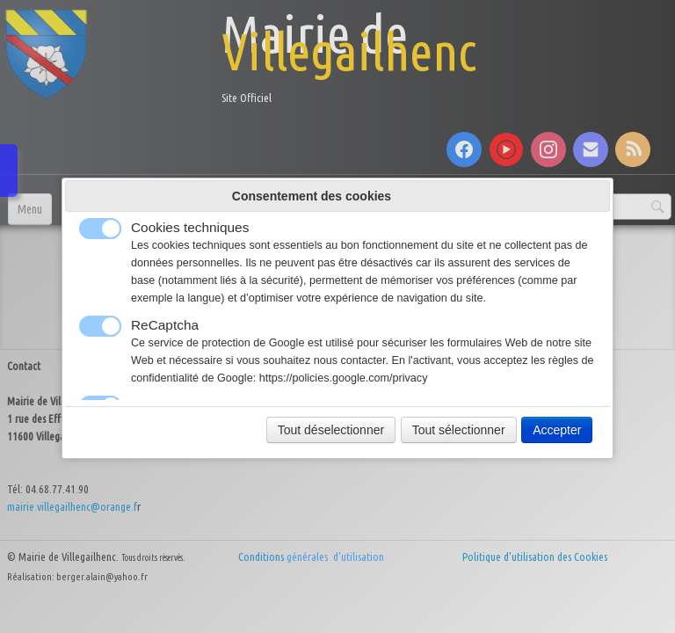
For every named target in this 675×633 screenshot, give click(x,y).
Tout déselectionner (331, 430)
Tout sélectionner (458, 430)
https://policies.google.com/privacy (343, 378)
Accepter (557, 430)
